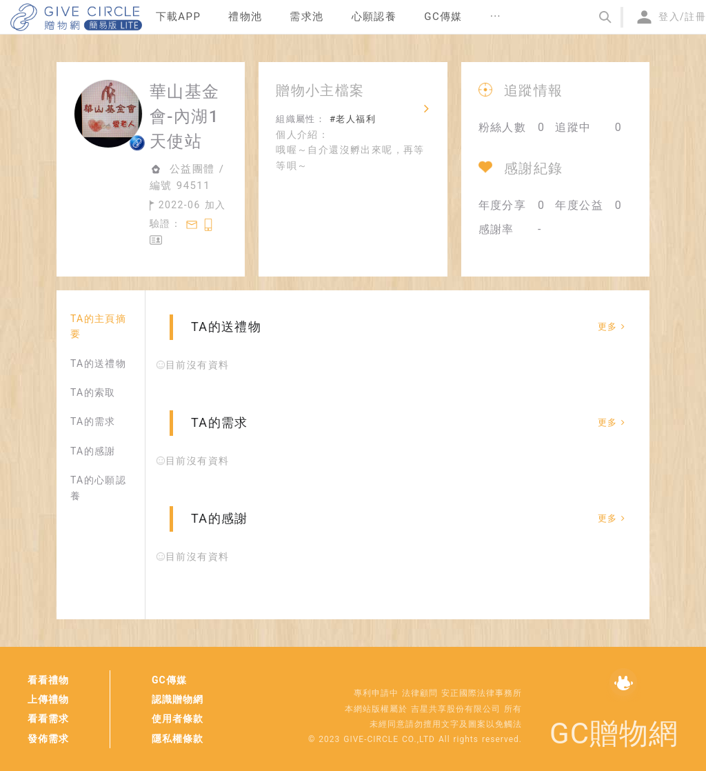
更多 (611, 326)
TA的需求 (93, 421)
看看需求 (48, 718)
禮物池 (245, 16)
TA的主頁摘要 (98, 326)
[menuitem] (178, 17)
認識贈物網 (177, 699)
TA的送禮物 (98, 363)
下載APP (178, 16)
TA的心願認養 (98, 487)
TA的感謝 (93, 451)
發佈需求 (48, 738)
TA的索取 (93, 392)
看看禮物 (48, 679)
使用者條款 (177, 718)
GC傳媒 (169, 679)
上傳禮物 (48, 699)
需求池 (306, 16)
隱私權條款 (177, 738)
